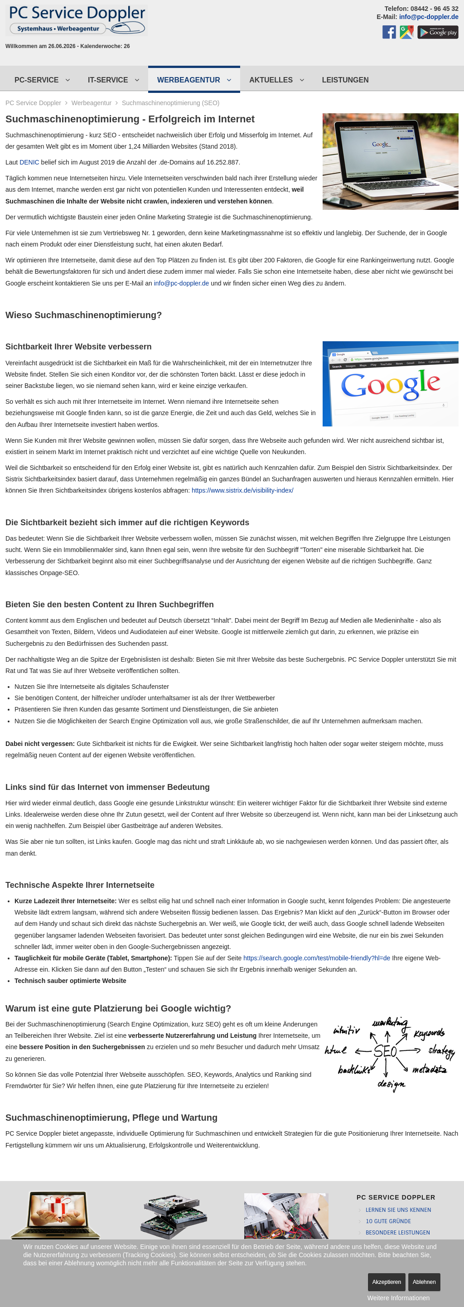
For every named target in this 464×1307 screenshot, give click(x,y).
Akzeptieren (386, 1282)
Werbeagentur (91, 102)
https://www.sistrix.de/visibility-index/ (243, 490)
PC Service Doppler (33, 102)
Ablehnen (424, 1282)
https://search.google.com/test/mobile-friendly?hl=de (316, 958)
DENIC (29, 162)
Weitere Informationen (398, 1298)
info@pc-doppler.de (429, 16)
